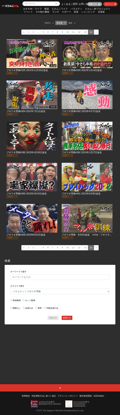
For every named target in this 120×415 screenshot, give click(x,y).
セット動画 (30, 300)
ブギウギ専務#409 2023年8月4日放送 (25, 235)
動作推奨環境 (86, 396)
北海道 (101, 12)
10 (67, 32)
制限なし (17, 308)
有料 (40, 308)
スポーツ (66, 12)
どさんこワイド (60, 9)
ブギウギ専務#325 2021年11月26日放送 (27, 70)
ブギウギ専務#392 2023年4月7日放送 (81, 111)
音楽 (76, 12)
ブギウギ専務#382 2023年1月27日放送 (82, 152)
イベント (28, 12)
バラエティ (76, 9)
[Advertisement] (60, 347)
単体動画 (17, 300)
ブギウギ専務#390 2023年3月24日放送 (26, 193)
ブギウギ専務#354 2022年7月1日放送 (25, 111)
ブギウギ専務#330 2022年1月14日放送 (82, 70)
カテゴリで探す (17, 286)
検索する (67, 318)
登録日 (49, 23)
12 (79, 32)
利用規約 (26, 396)
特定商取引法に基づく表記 (44, 396)
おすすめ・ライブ (32, 9)
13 (85, 32)
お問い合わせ (86, 4)
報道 (46, 9)
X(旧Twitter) (98, 396)
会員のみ (29, 308)
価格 (71, 23)
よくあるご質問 (69, 4)
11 (73, 32)
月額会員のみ (52, 308)
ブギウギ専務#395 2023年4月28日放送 (26, 152)
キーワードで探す (18, 271)
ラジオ (55, 12)
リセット (53, 318)
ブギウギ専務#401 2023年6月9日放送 (81, 193)
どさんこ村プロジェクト (97, 9)
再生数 (60, 23)
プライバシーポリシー (68, 396)
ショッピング (88, 12)
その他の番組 (42, 12)
